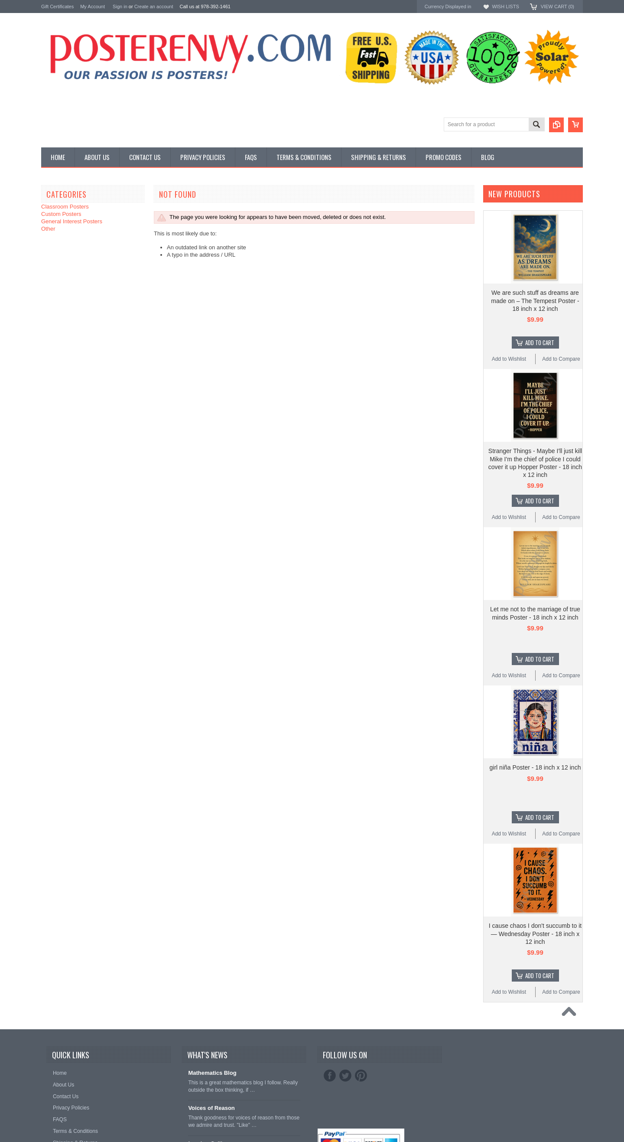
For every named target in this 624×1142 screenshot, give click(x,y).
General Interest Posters (71, 221)
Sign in (120, 6)
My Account (92, 6)
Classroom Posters (65, 206)
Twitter (345, 1076)
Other (48, 228)
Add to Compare (561, 359)
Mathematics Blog (212, 1073)
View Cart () (557, 6)
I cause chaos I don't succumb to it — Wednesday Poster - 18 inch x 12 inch (535, 933)
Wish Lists (505, 6)
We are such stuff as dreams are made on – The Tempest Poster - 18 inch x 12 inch (535, 300)
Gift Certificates (57, 6)
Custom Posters (61, 214)
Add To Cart (539, 342)
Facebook (330, 1076)
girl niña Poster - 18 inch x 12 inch (535, 767)
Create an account (153, 6)
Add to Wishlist (509, 359)
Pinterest (361, 1076)
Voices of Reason (211, 1108)
